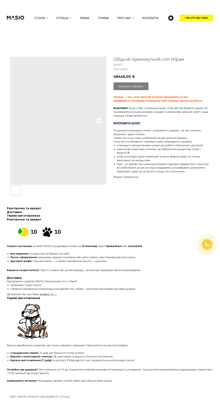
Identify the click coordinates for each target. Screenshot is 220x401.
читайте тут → (48, 294)
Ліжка (84, 18)
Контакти (150, 18)
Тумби (103, 18)
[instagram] (170, 18)
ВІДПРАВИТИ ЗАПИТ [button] (126, 123)
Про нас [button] (124, 18)
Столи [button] (40, 18)
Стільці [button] (62, 18)
